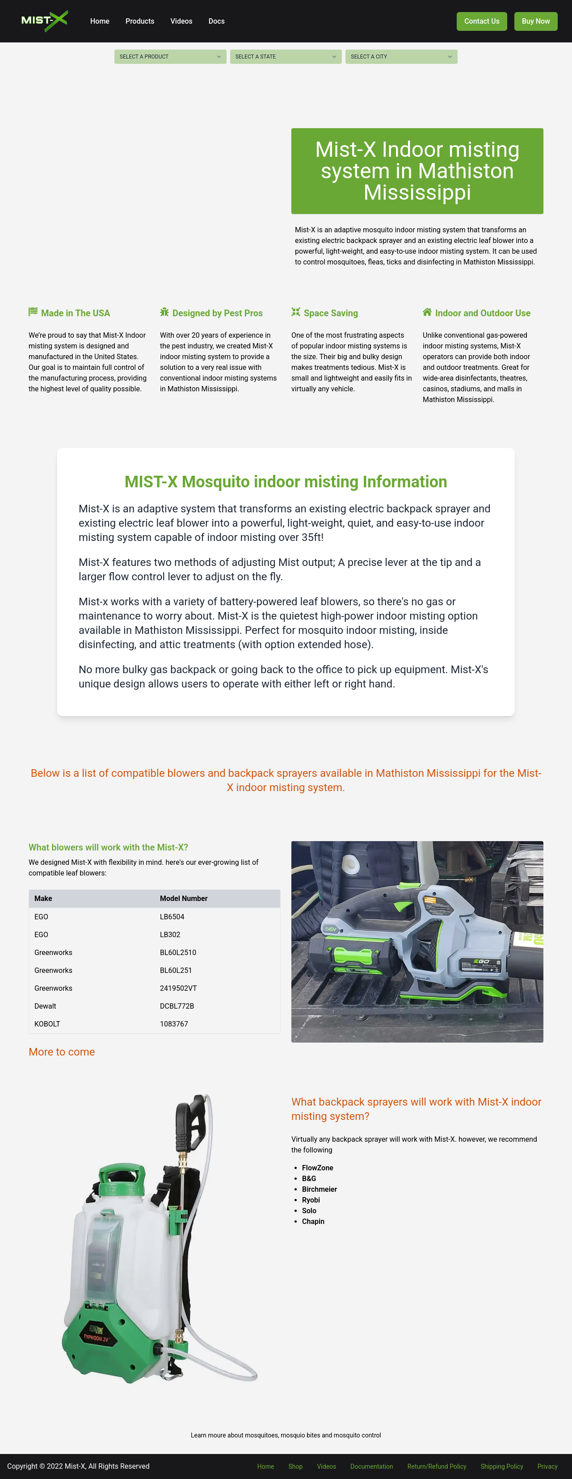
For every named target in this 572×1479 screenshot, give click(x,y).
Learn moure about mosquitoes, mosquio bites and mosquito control (286, 1435)
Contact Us (482, 21)
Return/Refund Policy (437, 1466)
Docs (216, 21)
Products (139, 21)
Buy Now (536, 21)
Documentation (371, 1466)
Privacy (548, 1466)
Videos (181, 21)
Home (99, 21)
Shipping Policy (502, 1466)
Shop (296, 1466)
